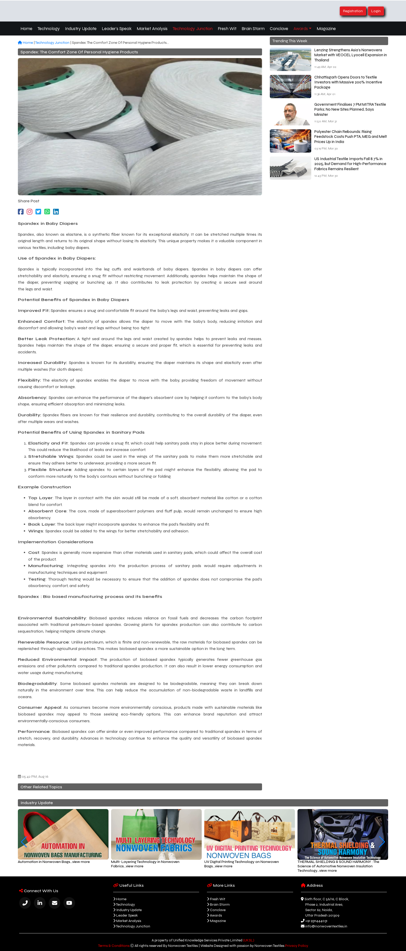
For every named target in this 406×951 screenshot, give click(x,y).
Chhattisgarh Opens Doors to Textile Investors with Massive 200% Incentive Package (348, 82)
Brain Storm (253, 28)
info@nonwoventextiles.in (326, 926)
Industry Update (81, 28)
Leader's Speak (117, 28)
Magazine (326, 28)
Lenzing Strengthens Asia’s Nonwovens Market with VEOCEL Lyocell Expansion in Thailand (350, 55)
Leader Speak (127, 915)
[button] (23, 842)
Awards (300, 28)
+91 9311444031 (316, 921)
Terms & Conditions (113, 945)
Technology (49, 28)
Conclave (279, 28)
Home (26, 28)
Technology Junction (193, 28)
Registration (353, 11)
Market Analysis (152, 28)
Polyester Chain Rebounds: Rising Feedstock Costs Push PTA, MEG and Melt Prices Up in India (350, 136)
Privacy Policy (296, 945)
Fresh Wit (227, 28)
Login (376, 11)
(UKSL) (248, 940)
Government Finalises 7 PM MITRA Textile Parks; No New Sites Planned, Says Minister (350, 109)
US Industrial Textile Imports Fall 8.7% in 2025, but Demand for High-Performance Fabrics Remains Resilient (350, 163)
